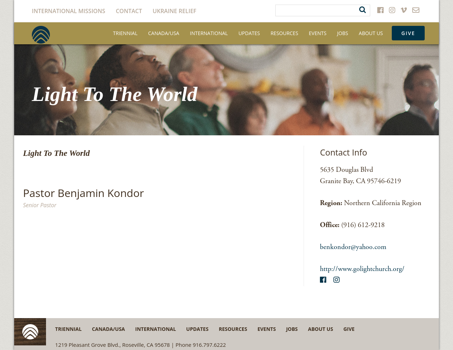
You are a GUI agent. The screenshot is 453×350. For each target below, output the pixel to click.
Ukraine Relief (174, 11)
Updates (249, 33)
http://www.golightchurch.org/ (362, 269)
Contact (129, 11)
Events (318, 33)
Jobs (342, 33)
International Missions (68, 11)
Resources (284, 33)
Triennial (125, 33)
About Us (371, 33)
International (209, 33)
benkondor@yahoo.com (353, 247)
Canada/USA (163, 33)
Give (408, 33)
